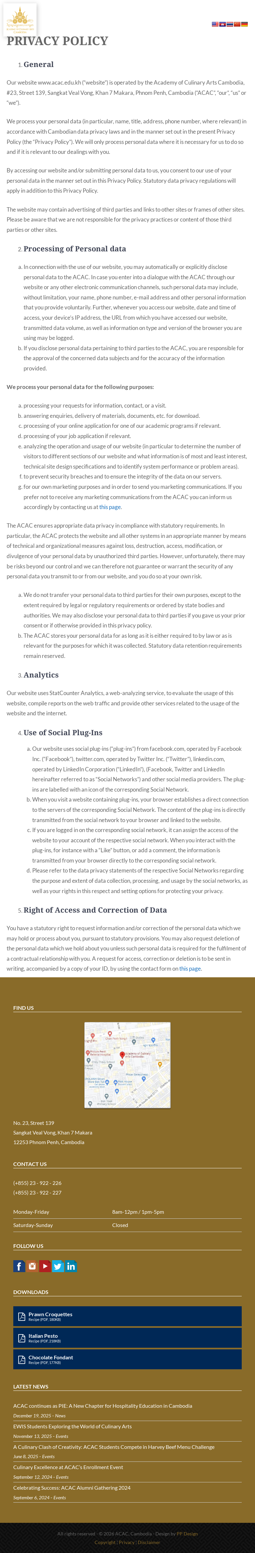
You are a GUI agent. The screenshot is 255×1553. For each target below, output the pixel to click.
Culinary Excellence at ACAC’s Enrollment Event (68, 1467)
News (60, 1415)
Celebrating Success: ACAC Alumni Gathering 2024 (71, 1487)
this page (110, 506)
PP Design (187, 1533)
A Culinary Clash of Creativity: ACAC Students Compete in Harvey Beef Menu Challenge (113, 1447)
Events (62, 1436)
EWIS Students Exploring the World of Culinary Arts (72, 1426)
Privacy (126, 1542)
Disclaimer (149, 1542)
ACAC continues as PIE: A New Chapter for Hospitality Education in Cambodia (102, 1405)
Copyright (105, 1542)
